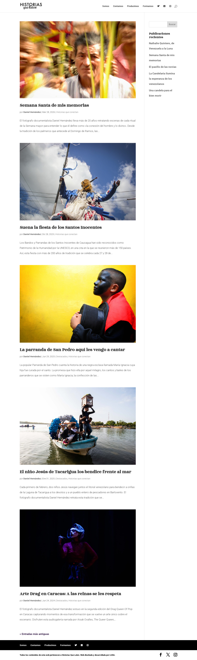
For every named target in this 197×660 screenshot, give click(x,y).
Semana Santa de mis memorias (54, 105)
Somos (105, 6)
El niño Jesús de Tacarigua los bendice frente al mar (75, 472)
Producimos (133, 6)
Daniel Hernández (32, 112)
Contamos (118, 6)
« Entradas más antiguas (34, 634)
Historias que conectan (67, 112)
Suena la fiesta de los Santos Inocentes (61, 227)
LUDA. (112, 655)
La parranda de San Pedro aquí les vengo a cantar (72, 349)
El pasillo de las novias (162, 66)
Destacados (62, 356)
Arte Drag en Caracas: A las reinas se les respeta (70, 594)
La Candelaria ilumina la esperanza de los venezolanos (162, 78)
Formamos (148, 6)
